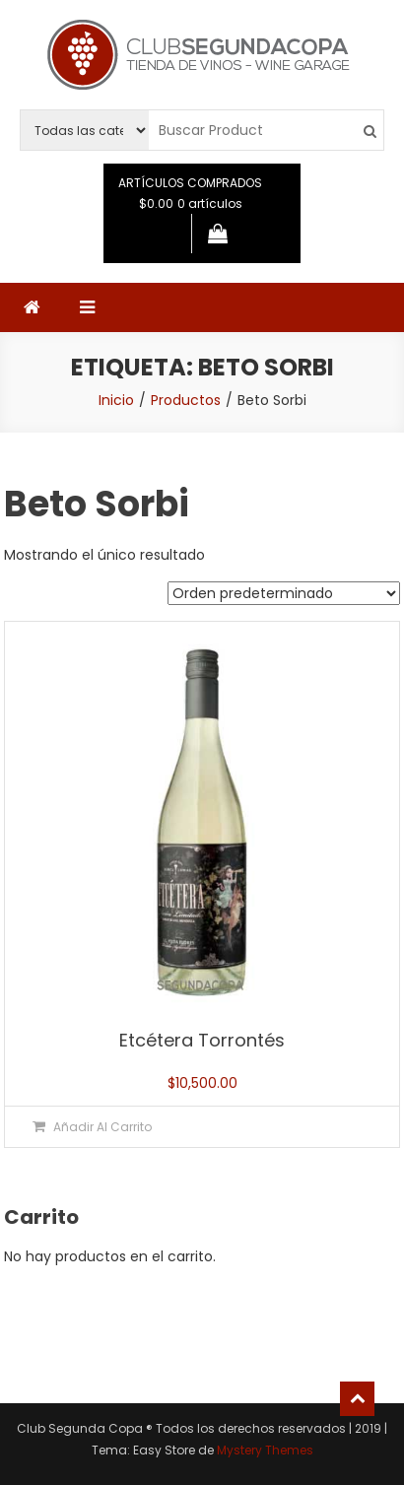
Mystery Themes (265, 1450)
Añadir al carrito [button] (102, 1126)
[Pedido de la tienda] (284, 593)
